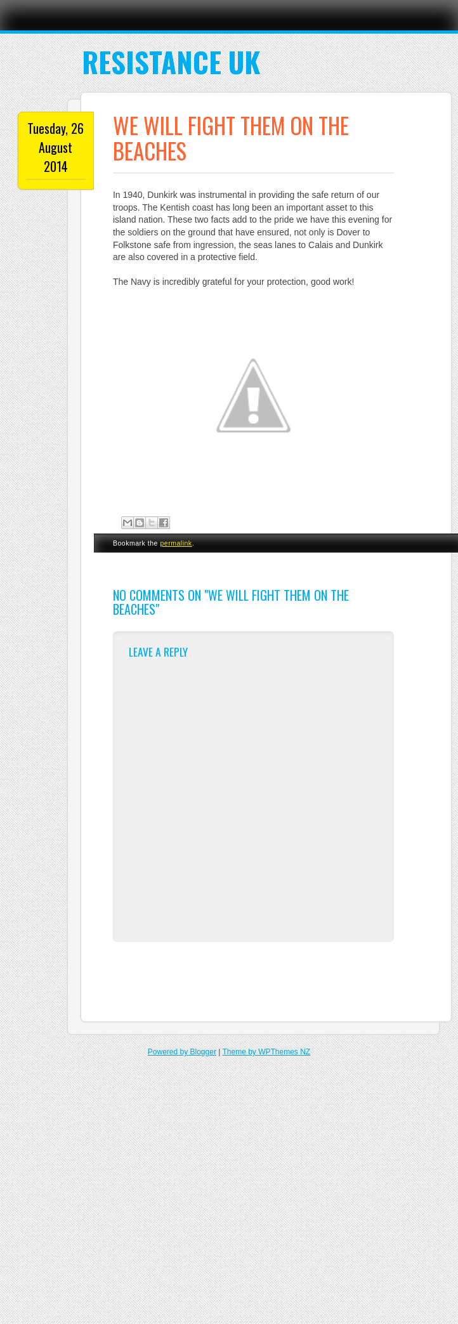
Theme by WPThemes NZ (266, 1051)
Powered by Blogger (182, 1051)
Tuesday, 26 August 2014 (55, 147)
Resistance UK (171, 61)
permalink (176, 543)
